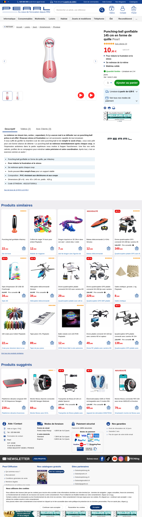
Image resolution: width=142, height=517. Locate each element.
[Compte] (122, 10)
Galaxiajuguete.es (81, 484)
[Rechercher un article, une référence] (79, 10)
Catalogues (133, 2)
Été (111, 19)
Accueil (19, 27)
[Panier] (134, 10)
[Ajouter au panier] (127, 83)
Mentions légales (12, 482)
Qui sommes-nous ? (13, 472)
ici (127, 501)
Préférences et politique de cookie (18, 485)
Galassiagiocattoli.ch (82, 480)
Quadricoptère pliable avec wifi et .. (71, 301)
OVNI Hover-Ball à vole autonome (70, 348)
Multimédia (40, 19)
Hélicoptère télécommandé (39, 301)
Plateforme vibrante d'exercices (13, 413)
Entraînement (45, 27)
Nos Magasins (120, 2)
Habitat (64, 19)
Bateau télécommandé (95, 254)
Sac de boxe (6, 254)
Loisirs (52, 19)
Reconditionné (125, 19)
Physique (56, 27)
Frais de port (65, 2)
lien (112, 495)
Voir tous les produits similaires (12, 353)
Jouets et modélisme (81, 19)
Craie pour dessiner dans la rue (13, 348)
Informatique (9, 19)
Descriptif (10, 129)
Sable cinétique (120, 301)
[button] (122, 91)
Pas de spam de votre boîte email (121, 434)
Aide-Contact (107, 2)
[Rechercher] (102, 9)
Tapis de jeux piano (37, 348)
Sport (34, 27)
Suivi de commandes (91, 2)
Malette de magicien (37, 254)
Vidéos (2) (26, 129)
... (136, 19)
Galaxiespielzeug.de (82, 470)
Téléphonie (99, 19)
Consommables (25, 19)
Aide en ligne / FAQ (14, 429)
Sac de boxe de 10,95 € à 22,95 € (16, 190)
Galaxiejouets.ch (81, 474)
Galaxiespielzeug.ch (82, 477)
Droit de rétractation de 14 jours (120, 428)
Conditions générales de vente (17, 478)
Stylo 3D (5, 301)
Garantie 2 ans (114, 431)
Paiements (82, 428)
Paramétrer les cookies (76, 507)
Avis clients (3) (43, 129)
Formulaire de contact (15, 436)
